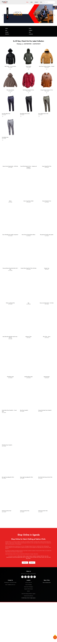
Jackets (43, 587)
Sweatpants (38, 585)
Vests (45, 587)
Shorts (48, 587)
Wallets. (29, 588)
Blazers (40, 587)
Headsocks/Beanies (9, 587)
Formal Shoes (27, 587)
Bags (27, 588)
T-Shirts (19, 585)
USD (54, 7)
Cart (41, 2)
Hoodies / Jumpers (26, 585)
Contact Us (36, 2)
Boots (24, 587)
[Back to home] (5, 2)
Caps (45, 585)
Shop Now (32, 592)
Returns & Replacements (47, 612)
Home (27, 2)
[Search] (49, 2)
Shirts (21, 585)
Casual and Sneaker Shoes (34, 587)
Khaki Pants (42, 585)
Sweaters (30, 585)
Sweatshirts (34, 585)
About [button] (31, 2)
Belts (50, 587)
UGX (54, 8)
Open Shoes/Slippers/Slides (17, 587)
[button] (2, 15)
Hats (47, 585)
